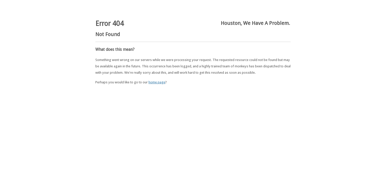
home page (157, 82)
